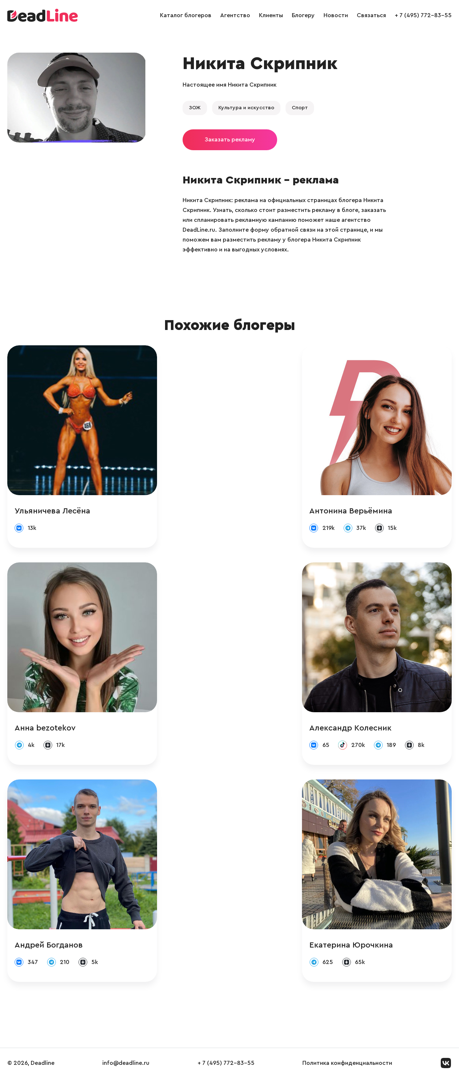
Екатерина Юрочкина (351, 945)
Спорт (300, 107)
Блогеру (303, 15)
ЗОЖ (195, 107)
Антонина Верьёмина (350, 511)
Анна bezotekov (45, 728)
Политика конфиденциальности (347, 1063)
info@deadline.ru (125, 1063)
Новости (336, 15)
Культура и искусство (246, 107)
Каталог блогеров (185, 15)
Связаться (371, 15)
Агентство (235, 15)
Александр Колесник (350, 728)
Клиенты (271, 15)
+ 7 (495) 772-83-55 (423, 15)
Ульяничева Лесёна (52, 511)
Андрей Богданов (49, 945)
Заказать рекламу (229, 140)
